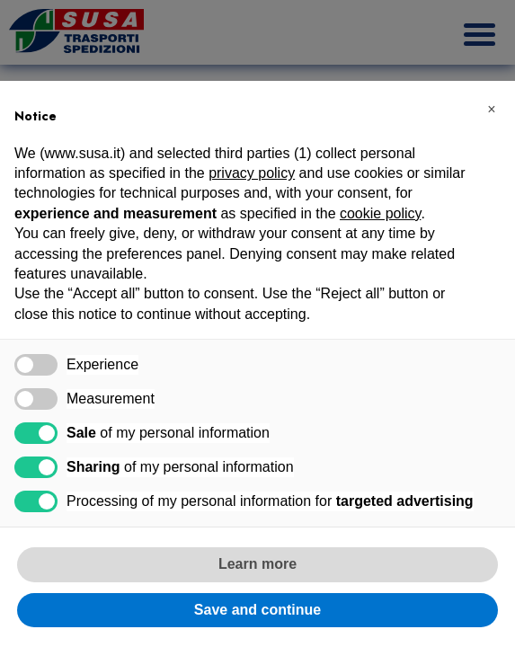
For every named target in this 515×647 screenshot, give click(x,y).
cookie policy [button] (380, 213)
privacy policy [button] (252, 173)
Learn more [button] (257, 564)
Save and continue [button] (257, 609)
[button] (491, 109)
